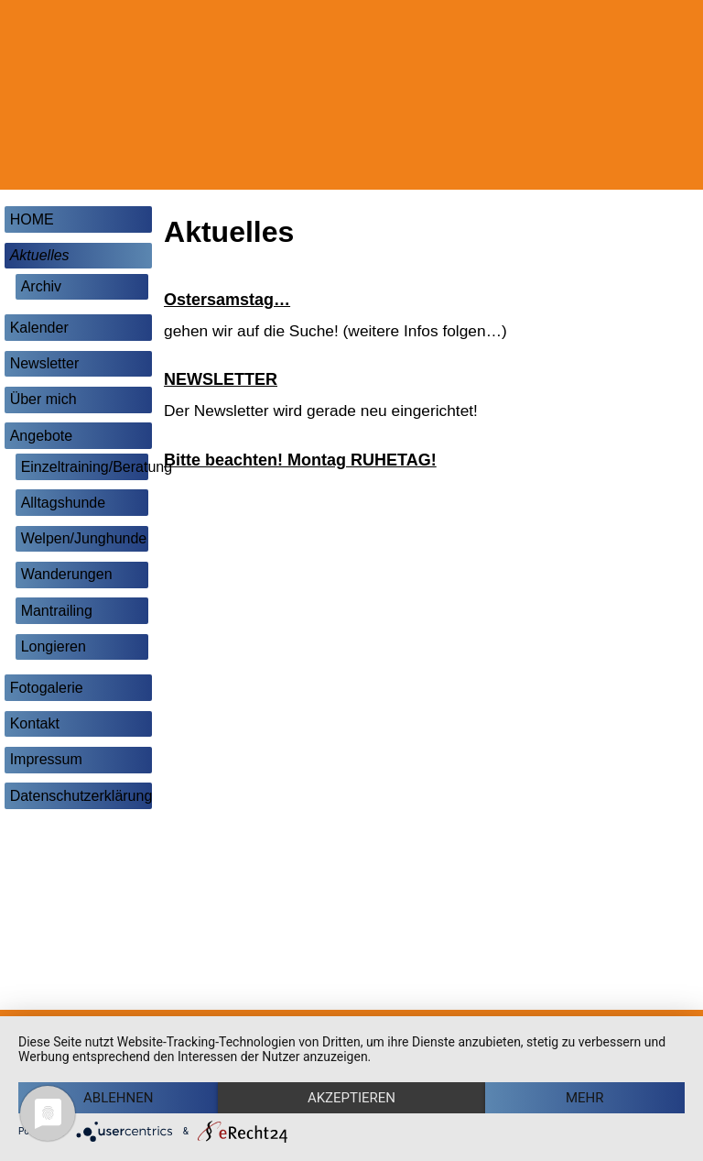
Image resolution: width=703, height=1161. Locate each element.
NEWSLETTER (220, 379)
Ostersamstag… (227, 299)
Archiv (41, 286)
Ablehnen (118, 1098)
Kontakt (34, 723)
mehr (585, 1098)
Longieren (53, 646)
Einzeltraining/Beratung (84, 467)
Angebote (41, 436)
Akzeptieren (351, 1098)
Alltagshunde (63, 502)
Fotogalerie (46, 688)
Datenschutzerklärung (81, 796)
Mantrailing (56, 611)
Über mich (43, 399)
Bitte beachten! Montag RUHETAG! (300, 460)
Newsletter (45, 363)
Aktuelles (40, 255)
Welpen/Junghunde (84, 538)
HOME (32, 219)
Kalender (39, 327)
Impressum (46, 759)
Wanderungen (67, 574)
